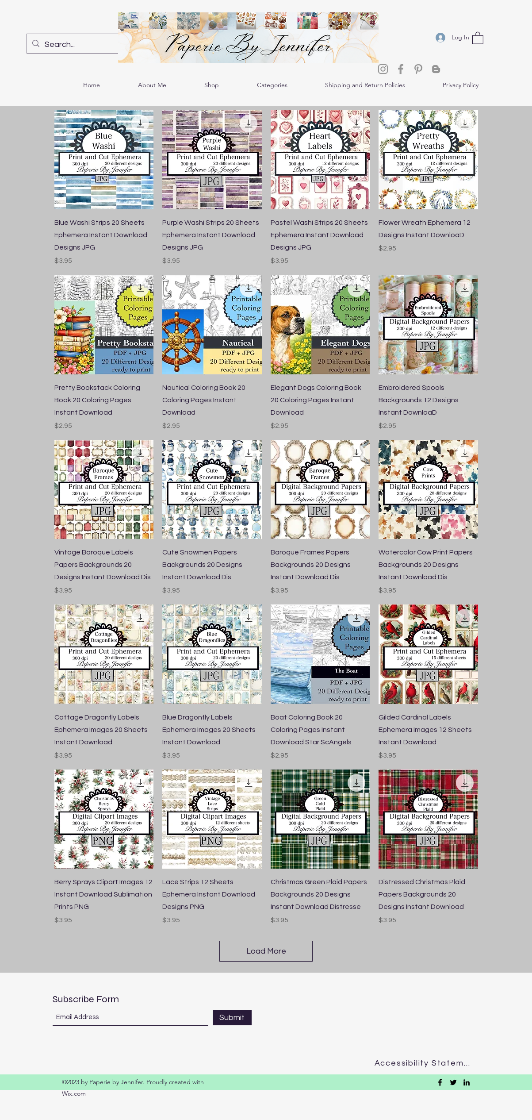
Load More (266, 951)
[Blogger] (436, 69)
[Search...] (84, 44)
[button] (477, 37)
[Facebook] (400, 69)
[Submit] (232, 1017)
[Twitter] (453, 1082)
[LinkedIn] (466, 1082)
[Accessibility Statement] (425, 1063)
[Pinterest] (418, 69)
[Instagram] (383, 69)
